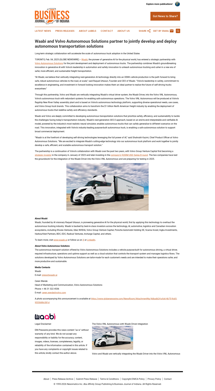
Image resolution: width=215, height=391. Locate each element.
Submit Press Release (86, 379)
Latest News (43, 30)
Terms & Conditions (109, 379)
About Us (123, 30)
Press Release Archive (62, 379)
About (46, 379)
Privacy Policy (154, 379)
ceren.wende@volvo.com (54, 292)
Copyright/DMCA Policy (133, 379)
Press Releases (64, 30)
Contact (107, 30)
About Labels (87, 30)
